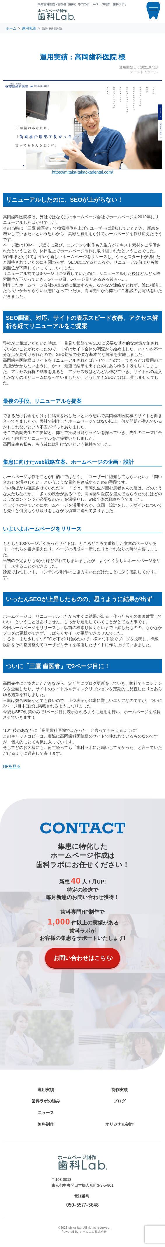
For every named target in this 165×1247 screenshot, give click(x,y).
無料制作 (46, 1124)
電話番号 (81, 1196)
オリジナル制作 (119, 1124)
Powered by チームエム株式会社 (84, 1231)
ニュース (46, 1112)
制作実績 (119, 1089)
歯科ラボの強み (45, 1101)
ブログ (119, 1101)
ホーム (11, 28)
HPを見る (12, 766)
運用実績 (29, 28)
